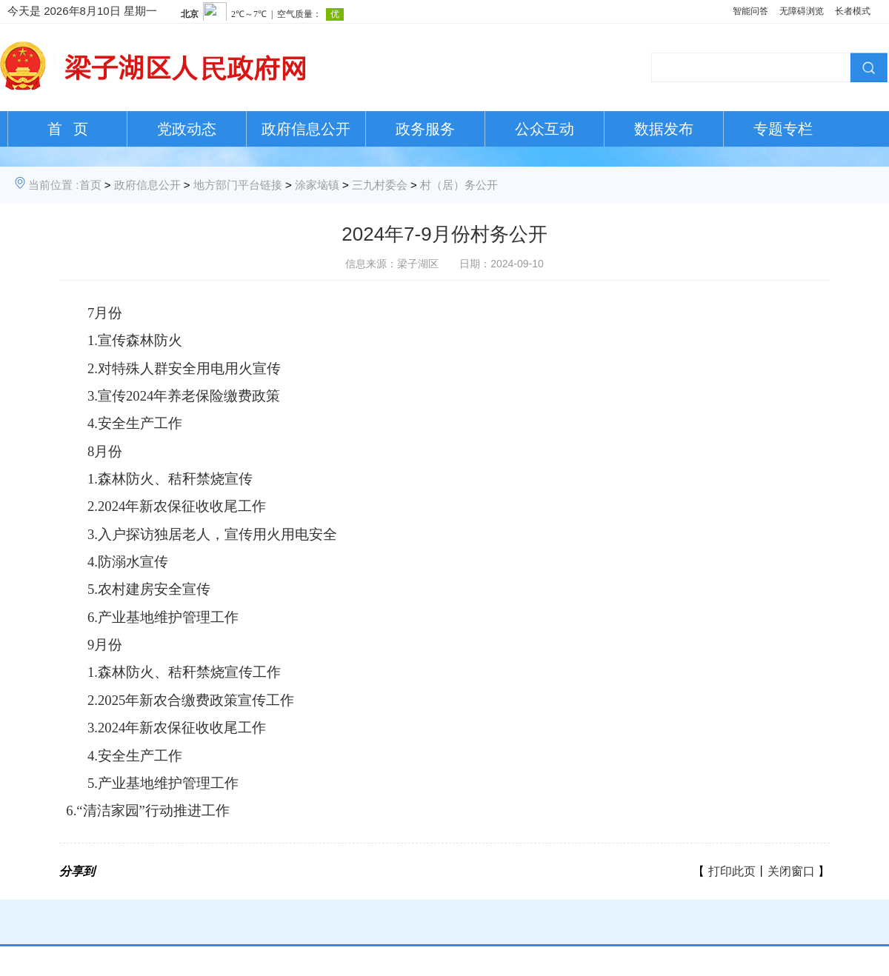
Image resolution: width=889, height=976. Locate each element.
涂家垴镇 (317, 184)
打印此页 (732, 871)
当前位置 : (53, 184)
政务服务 (425, 129)
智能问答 (750, 11)
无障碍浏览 (801, 11)
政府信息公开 (306, 129)
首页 (90, 184)
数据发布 (663, 129)
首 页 (67, 129)
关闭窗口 (791, 871)
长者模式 (852, 11)
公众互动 (544, 129)
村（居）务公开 (459, 184)
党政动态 (186, 129)
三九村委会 (379, 184)
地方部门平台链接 (237, 184)
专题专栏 (783, 129)
